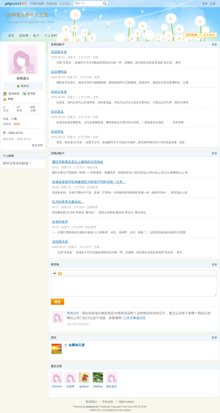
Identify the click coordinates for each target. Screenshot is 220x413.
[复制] (50, 22)
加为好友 (13, 93)
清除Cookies (126, 401)
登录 (205, 3)
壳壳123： (74, 313)
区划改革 (92, 187)
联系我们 (91, 401)
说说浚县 (57, 111)
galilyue (84, 386)
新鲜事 (24, 35)
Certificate (105, 406)
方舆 (104, 410)
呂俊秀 (70, 386)
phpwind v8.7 (93, 406)
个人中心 (64, 3)
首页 (11, 35)
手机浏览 (107, 401)
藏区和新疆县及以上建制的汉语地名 (77, 162)
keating (98, 386)
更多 (214, 44)
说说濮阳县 (59, 72)
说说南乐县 (59, 52)
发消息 (31, 93)
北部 (95, 57)
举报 (10, 99)
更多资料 (37, 145)
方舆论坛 (51, 3)
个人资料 (50, 35)
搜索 (105, 3)
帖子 (36, 35)
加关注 (25, 86)
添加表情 (60, 273)
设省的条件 (60, 221)
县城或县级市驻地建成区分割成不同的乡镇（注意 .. (88, 182)
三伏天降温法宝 (134, 318)
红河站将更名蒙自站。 (68, 202)
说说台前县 (59, 92)
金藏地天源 (77, 345)
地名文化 (92, 167)
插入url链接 (54, 273)
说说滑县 (57, 131)
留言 (57, 302)
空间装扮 (192, 34)
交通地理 (92, 207)
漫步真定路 (111, 388)
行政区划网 (37, 3)
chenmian (56, 388)
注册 (212, 3)
